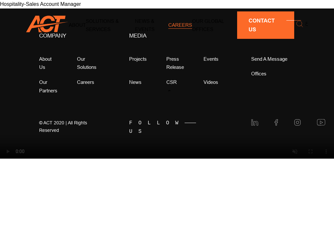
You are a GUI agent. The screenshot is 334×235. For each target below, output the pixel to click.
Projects (138, 59)
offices (258, 73)
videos (211, 82)
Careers (180, 25)
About (77, 25)
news (135, 82)
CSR (171, 82)
